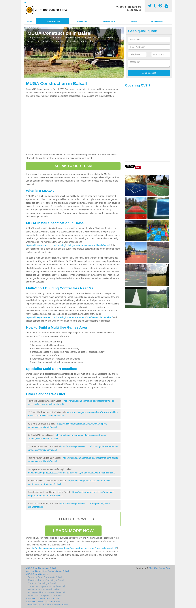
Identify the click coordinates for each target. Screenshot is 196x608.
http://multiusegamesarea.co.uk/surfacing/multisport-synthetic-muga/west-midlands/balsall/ (74, 548)
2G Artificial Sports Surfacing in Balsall (46, 580)
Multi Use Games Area (159, 568)
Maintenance (109, 21)
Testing (133, 21)
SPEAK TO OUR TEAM (73, 166)
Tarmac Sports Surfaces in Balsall (44, 589)
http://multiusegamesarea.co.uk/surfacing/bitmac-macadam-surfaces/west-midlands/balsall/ (69, 317)
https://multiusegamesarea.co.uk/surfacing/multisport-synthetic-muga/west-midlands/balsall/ (71, 472)
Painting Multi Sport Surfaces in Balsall (46, 592)
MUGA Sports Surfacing (37, 574)
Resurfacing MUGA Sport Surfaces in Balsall (47, 604)
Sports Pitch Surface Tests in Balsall (43, 601)
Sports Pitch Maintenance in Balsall (42, 598)
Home (30, 21)
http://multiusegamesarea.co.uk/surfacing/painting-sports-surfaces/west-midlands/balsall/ (68, 245)
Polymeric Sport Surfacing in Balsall (45, 577)
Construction (53, 21)
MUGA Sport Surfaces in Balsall (41, 568)
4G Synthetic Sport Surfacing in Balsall (46, 586)
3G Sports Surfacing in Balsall (42, 583)
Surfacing (82, 21)
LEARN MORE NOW (73, 530)
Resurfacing (157, 21)
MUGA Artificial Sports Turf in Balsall (45, 595)
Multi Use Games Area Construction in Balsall (47, 571)
